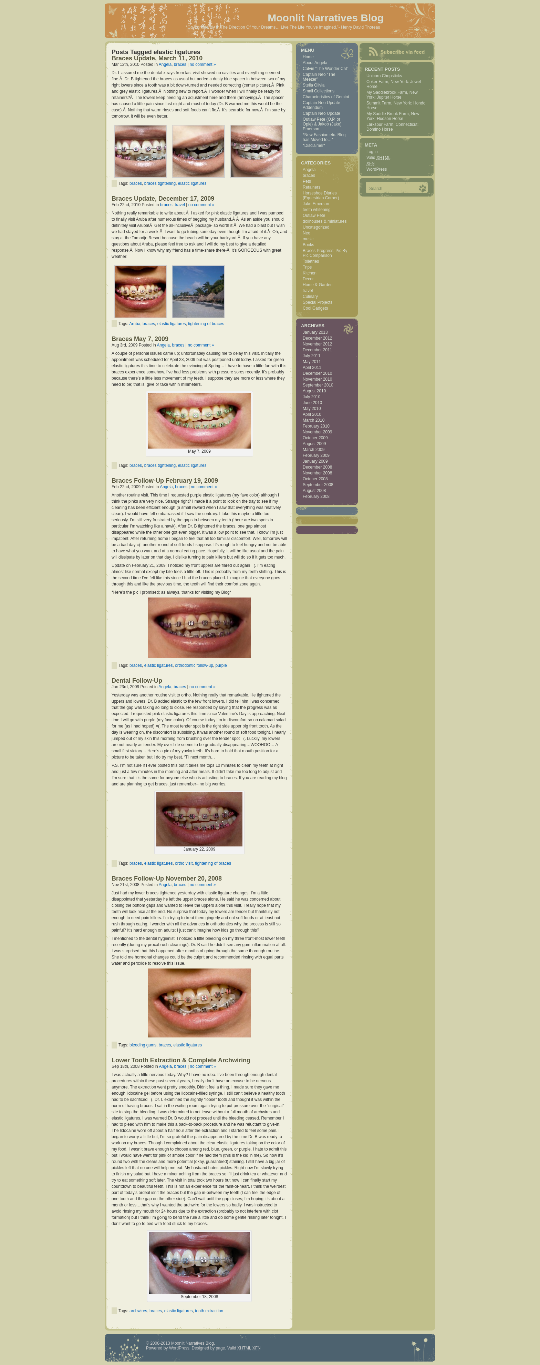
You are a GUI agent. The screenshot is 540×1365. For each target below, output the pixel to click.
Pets (307, 181)
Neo (306, 233)
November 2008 (317, 473)
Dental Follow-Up (137, 680)
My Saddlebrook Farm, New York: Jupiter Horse (392, 95)
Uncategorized (316, 227)
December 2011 (317, 350)
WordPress (376, 169)
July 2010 (311, 396)
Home (308, 56)
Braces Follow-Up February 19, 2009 (165, 480)
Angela (165, 64)
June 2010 (312, 402)
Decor (308, 279)
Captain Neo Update (321, 113)
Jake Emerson (316, 203)
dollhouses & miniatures (324, 221)
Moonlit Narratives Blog (326, 17)
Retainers (311, 187)
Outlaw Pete (314, 215)
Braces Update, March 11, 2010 (157, 58)
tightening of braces (206, 323)
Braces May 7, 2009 (140, 338)
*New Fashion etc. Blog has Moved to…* (324, 137)
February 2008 (316, 496)
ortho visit (184, 863)
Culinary (310, 296)
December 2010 (317, 373)
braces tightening (160, 183)
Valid (378, 157)
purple (221, 665)
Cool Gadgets (315, 308)
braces (180, 64)
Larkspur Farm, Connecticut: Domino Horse (392, 127)
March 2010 (313, 420)
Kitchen (309, 273)
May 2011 (312, 361)
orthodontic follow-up (194, 665)
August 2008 (314, 490)
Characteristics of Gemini (326, 96)
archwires (138, 1310)
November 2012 (317, 344)
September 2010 (318, 385)
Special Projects (317, 302)
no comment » (203, 64)
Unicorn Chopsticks (384, 75)
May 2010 (312, 408)
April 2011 (312, 367)
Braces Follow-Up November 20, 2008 (167, 878)
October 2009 (315, 437)
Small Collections (318, 91)
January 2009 (315, 461)
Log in (372, 151)
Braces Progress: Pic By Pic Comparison (325, 253)
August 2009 (314, 443)
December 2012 (317, 338)
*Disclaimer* (314, 145)
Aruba (134, 323)
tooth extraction (209, 1310)
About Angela (315, 62)
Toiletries (311, 261)
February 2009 (316, 455)
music (308, 239)
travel (180, 204)
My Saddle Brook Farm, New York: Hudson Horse (392, 116)
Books (308, 244)
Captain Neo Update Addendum (321, 105)
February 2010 (316, 426)
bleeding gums (142, 1045)
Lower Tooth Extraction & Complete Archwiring (181, 1060)
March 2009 (313, 449)
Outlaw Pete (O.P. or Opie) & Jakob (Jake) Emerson (322, 124)
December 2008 (317, 467)
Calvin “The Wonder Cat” (326, 68)
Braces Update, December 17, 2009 (163, 198)
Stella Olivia (313, 85)
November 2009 (317, 432)
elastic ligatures (192, 183)
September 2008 (318, 484)
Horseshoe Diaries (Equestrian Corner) (321, 195)
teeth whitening (317, 209)
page (220, 1348)
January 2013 (315, 332)
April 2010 (312, 414)
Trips (307, 267)
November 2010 (317, 379)
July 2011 (311, 355)
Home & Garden (318, 284)
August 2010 (314, 391)
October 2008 (315, 478)
